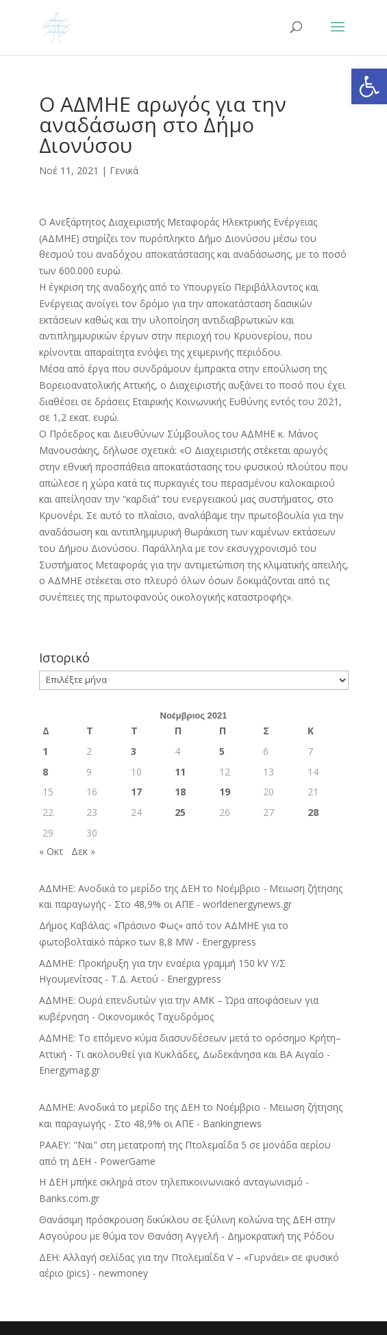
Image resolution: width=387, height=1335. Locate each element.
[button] (369, 86)
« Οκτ (51, 851)
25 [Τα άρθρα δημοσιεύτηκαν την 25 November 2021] (180, 812)
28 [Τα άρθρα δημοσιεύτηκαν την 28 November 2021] (313, 812)
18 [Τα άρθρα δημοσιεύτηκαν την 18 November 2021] (180, 791)
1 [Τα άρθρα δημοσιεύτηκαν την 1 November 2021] (45, 751)
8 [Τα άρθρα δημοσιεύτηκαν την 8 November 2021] (45, 771)
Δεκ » (83, 851)
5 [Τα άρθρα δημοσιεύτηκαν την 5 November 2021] (222, 751)
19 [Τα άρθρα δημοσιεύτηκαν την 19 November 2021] (224, 791)
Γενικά (124, 170)
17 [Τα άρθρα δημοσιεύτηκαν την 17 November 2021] (136, 791)
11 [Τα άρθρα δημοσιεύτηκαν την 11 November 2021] (180, 771)
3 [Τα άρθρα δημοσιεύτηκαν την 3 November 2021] (133, 751)
